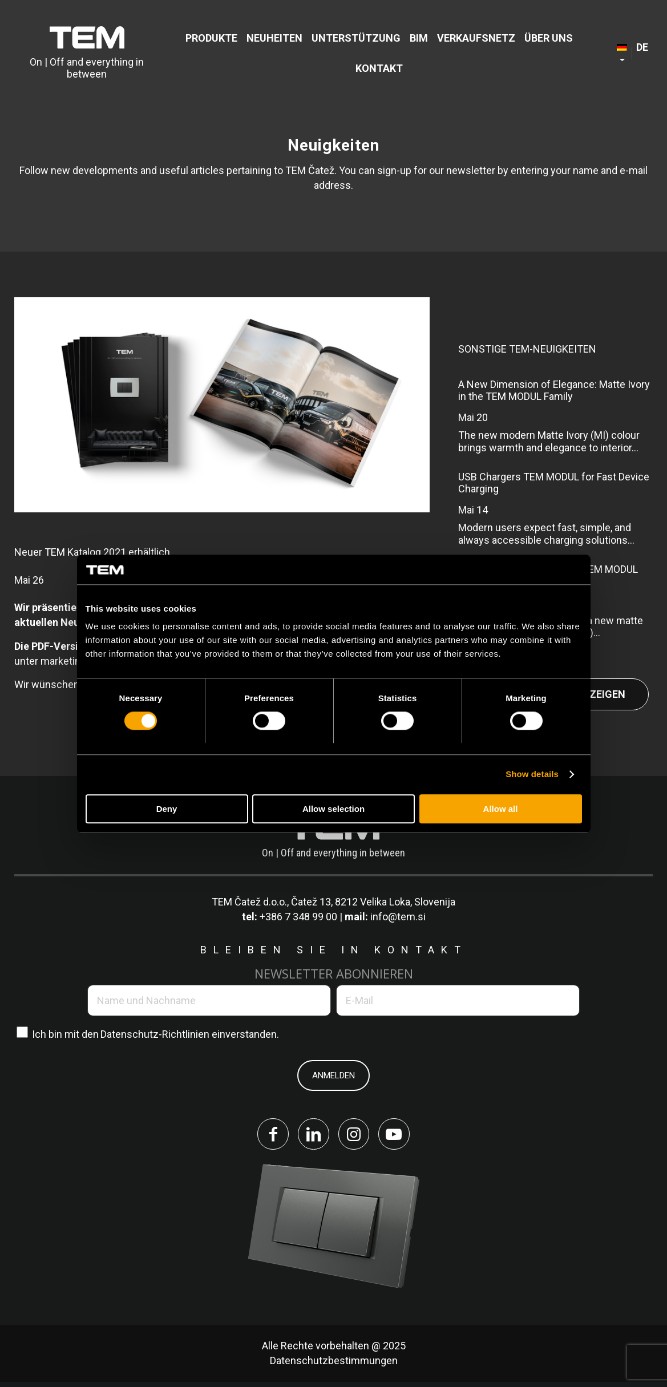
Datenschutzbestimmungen (334, 1366)
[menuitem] (211, 38)
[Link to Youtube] (402, 1136)
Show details (532, 774)
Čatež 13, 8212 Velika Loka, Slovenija (373, 902)
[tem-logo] (87, 53)
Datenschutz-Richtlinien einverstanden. (189, 1034)
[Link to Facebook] (265, 1136)
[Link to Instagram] (356, 1136)
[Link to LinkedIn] (311, 1136)
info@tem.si (398, 917)
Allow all (500, 809)
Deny (166, 809)
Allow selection (333, 809)
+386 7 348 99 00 (298, 917)
